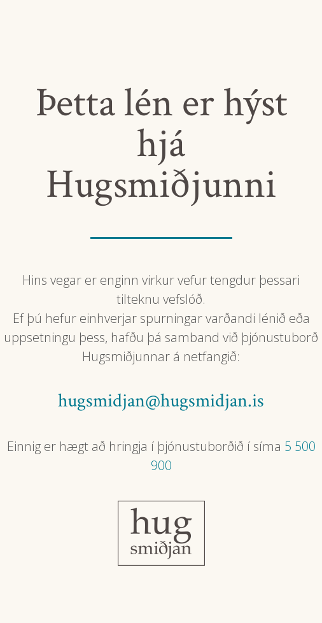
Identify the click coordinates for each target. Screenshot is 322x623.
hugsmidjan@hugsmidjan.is (161, 401)
